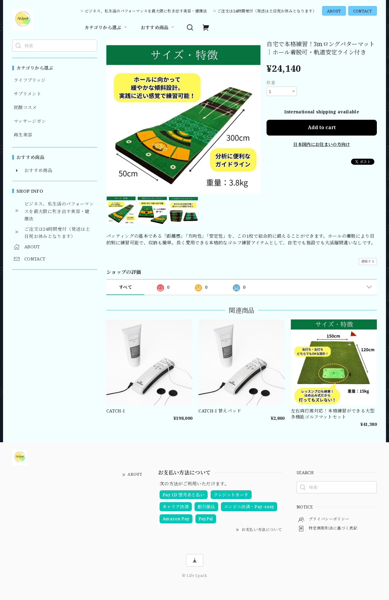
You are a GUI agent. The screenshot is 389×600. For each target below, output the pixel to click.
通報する (368, 261)
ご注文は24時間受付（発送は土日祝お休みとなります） (266, 11)
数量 (271, 82)
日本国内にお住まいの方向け (321, 144)
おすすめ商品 (158, 27)
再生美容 (23, 135)
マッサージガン (30, 121)
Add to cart (322, 127)
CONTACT (362, 11)
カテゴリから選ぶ (106, 27)
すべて (125, 287)
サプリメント (27, 94)
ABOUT (334, 11)
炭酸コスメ (25, 107)
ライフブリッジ (30, 80)
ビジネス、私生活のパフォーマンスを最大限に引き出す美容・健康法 (146, 11)
